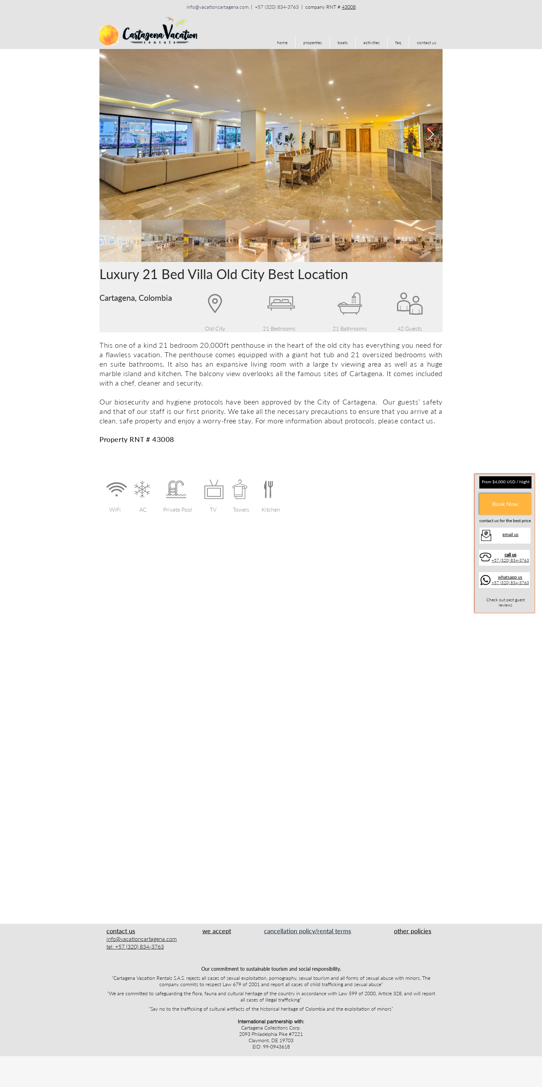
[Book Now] (505, 504)
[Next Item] (430, 134)
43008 (349, 7)
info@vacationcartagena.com (218, 7)
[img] (202, 942)
